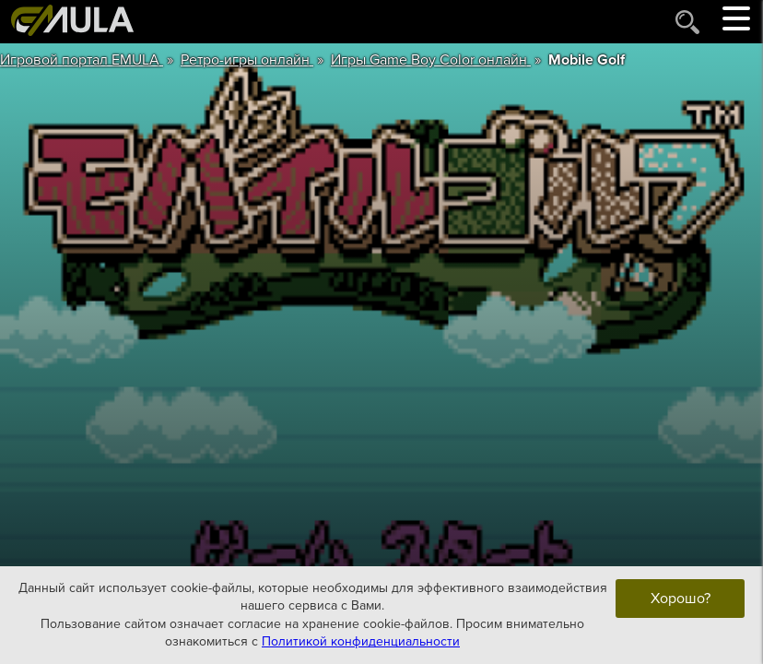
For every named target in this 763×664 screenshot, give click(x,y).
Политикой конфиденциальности (361, 641)
